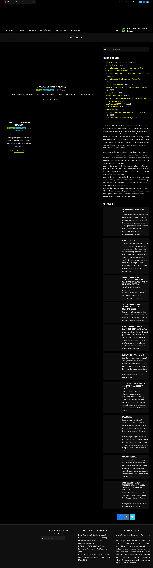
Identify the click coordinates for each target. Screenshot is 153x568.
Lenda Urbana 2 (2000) (113, 104)
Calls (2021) (109, 93)
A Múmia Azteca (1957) (113, 96)
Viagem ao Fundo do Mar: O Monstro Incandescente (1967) (126, 87)
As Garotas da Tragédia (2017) (98, 554)
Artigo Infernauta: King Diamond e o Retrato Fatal (123, 79)
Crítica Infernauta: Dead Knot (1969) (118, 118)
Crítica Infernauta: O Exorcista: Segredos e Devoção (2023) (127, 73)
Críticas (39, 90)
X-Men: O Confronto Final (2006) (19, 123)
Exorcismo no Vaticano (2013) (116, 62)
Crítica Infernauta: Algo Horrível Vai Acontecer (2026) (125, 112)
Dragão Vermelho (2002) (51, 86)
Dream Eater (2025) (112, 107)
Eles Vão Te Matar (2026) (114, 84)
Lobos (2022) (109, 109)
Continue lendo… (51, 99)
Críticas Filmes (48, 90)
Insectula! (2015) (111, 65)
